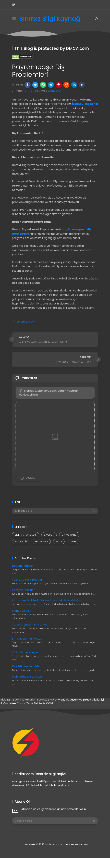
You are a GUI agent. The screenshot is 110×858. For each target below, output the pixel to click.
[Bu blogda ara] (55, 511)
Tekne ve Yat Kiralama (27, 580)
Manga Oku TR (21, 611)
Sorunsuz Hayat (47, 700)
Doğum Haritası (22, 566)
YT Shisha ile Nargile (25, 652)
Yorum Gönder (25, 321)
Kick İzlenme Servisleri (26, 666)
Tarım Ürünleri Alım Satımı (29, 625)
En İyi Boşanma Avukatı (27, 639)
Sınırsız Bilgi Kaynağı (50, 18)
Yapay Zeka (25, 703)
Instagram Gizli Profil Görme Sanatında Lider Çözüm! (46, 600)
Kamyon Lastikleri (23, 590)
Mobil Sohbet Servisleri (27, 677)
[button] (28, 85)
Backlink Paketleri (25, 700)
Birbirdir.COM (43, 703)
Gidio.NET (6, 700)
